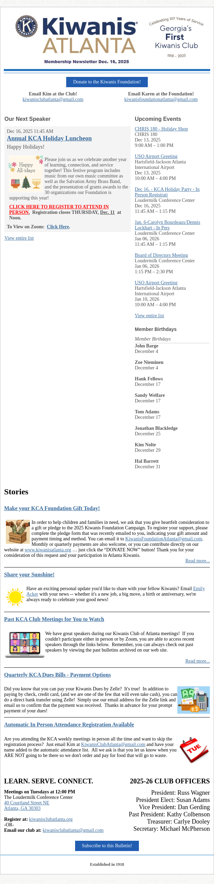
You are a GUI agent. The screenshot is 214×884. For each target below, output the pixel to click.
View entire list (19, 238)
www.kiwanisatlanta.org (48, 549)
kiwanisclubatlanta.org (51, 819)
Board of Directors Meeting (161, 255)
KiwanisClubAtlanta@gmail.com (113, 744)
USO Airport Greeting (156, 156)
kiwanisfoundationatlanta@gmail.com (161, 99)
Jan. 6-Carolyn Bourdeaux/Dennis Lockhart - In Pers (167, 225)
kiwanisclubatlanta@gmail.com (53, 99)
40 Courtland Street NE (26, 802)
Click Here (58, 226)
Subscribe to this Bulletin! (107, 845)
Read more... (197, 560)
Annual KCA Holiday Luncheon (49, 138)
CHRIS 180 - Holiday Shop (161, 128)
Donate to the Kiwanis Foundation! (107, 81)
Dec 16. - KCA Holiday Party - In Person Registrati (167, 192)
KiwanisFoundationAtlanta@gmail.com (163, 538)
